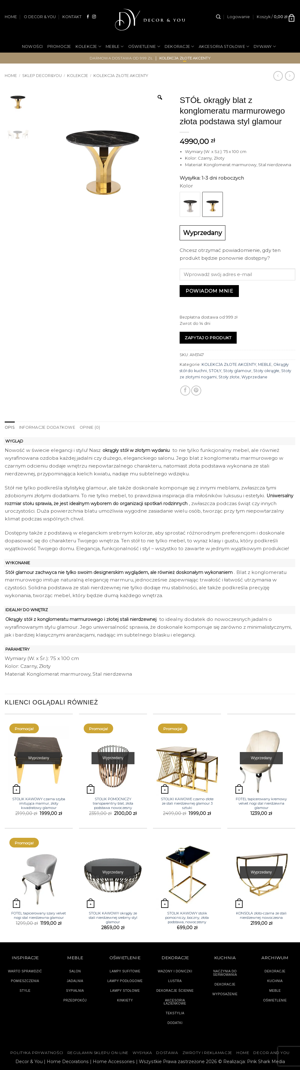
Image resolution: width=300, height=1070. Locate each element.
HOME (11, 16)
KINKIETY (125, 1000)
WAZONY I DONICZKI (175, 971)
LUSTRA (175, 981)
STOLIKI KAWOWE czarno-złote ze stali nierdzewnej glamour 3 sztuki (187, 803)
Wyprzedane (254, 377)
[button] (238, 17)
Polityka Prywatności (36, 1053)
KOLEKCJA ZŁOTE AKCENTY (229, 364)
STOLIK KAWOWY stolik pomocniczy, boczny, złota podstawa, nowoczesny (187, 917)
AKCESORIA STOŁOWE (224, 46)
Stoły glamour (237, 370)
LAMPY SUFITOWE (125, 971)
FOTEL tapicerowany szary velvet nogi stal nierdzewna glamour (38, 915)
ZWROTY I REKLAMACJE (207, 1053)
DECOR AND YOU (271, 1053)
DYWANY (265, 46)
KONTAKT (72, 16)
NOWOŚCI (32, 46)
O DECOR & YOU (40, 16)
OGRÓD (158, 67)
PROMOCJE (59, 46)
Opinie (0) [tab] (90, 427)
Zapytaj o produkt (208, 337)
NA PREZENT (128, 67)
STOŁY (215, 370)
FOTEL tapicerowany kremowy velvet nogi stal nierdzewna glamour (261, 803)
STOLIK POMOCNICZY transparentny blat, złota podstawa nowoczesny (113, 803)
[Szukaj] (218, 17)
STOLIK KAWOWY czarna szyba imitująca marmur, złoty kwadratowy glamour (38, 803)
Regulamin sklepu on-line (98, 1053)
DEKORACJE (179, 46)
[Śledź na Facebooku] (88, 17)
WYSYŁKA (142, 1053)
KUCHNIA (275, 981)
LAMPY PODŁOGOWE (125, 981)
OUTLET (181, 67)
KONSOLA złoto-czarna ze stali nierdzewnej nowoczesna (261, 915)
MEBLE (115, 46)
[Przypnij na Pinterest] (196, 391)
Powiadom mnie (209, 291)
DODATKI (174, 1023)
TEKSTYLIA (175, 1013)
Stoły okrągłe (266, 370)
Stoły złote (228, 377)
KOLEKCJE (88, 46)
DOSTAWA (167, 1053)
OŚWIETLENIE (144, 46)
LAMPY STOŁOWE (125, 990)
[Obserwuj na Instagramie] (94, 17)
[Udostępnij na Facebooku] (185, 391)
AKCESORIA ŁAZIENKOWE (175, 1002)
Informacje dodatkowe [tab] (47, 427)
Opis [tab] (10, 427)
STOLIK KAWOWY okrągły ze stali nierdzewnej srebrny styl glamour (113, 917)
